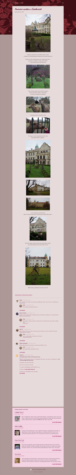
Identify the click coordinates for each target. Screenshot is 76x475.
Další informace (56, 422)
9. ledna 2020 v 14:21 (29, 319)
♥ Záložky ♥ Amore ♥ (19, 412)
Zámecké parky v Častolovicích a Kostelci (23, 295)
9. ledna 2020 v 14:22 (29, 334)
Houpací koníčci (18, 454)
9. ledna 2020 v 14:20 (29, 305)
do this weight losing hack (30, 369)
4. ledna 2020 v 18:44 (27, 329)
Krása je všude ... (19, 3)
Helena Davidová (22, 313)
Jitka (24, 305)
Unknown (21, 355)
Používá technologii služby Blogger (38, 469)
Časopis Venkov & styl (19, 440)
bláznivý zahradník (23, 343)
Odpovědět (22, 310)
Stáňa (20, 300)
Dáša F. (21, 329)
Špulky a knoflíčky (18, 426)
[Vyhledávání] (63, 3)
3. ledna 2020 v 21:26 (26, 300)
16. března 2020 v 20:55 (28, 355)
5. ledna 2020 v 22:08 (32, 343)
